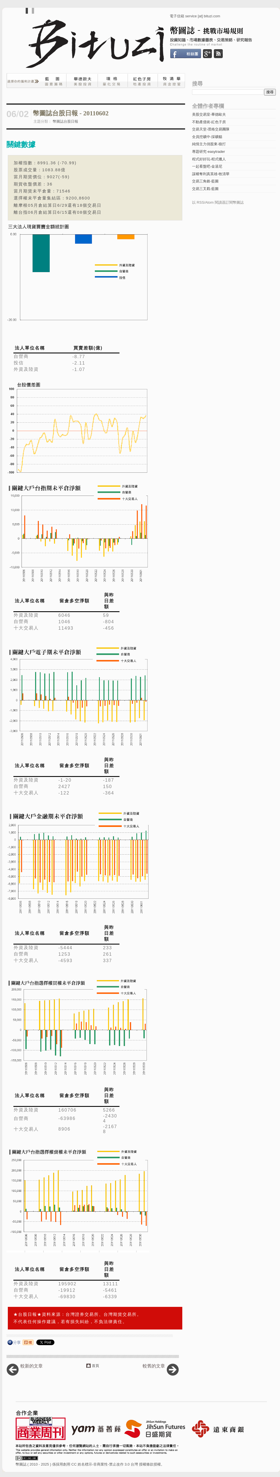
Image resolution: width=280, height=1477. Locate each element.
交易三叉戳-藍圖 (205, 189)
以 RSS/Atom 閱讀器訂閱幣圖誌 (218, 202)
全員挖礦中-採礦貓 (207, 137)
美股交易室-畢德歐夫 (209, 114)
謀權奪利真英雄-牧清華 (210, 174)
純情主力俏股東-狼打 (209, 144)
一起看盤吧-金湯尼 (207, 166)
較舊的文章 (154, 1366)
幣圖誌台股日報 (65, 121)
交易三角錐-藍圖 (205, 181)
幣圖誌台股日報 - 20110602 (71, 113)
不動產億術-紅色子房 (209, 122)
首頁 (95, 1366)
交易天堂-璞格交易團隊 (210, 129)
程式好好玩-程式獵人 (209, 159)
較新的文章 (31, 1366)
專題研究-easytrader (208, 151)
